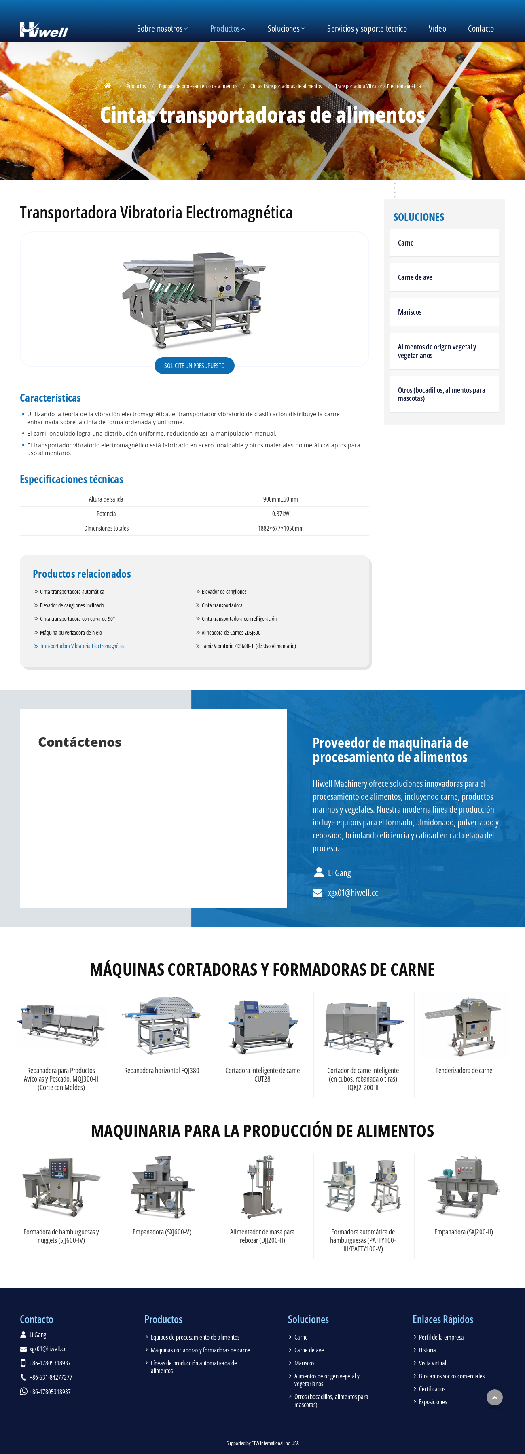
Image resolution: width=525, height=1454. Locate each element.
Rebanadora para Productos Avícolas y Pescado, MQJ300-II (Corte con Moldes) (61, 1078)
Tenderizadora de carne (464, 1070)
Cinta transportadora (222, 605)
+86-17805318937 (50, 1363)
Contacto (481, 28)
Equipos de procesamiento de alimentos (198, 86)
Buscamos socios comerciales (452, 1375)
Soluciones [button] (284, 28)
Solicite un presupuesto (194, 365)
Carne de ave (415, 277)
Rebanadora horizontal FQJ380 (161, 1070)
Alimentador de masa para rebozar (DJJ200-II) (262, 1236)
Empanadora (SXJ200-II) (463, 1231)
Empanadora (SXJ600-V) (162, 1231)
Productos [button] (225, 28)
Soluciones (419, 217)
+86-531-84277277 (51, 1377)
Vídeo (437, 28)
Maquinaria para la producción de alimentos (262, 1130)
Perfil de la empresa (441, 1337)
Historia (427, 1350)
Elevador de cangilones (224, 591)
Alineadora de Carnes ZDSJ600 (231, 632)
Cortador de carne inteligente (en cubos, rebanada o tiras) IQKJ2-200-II (363, 1078)
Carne (406, 243)
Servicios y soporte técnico (367, 28)
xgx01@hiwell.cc (353, 892)
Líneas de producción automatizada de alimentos (194, 1367)
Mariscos (409, 312)
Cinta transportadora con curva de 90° (77, 618)
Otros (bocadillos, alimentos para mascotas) (441, 394)
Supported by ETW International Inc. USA (263, 1443)
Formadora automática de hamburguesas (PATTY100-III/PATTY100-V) (363, 1240)
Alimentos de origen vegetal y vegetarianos (437, 351)
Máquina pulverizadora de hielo (71, 632)
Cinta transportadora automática (72, 591)
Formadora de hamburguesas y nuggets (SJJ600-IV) (61, 1236)
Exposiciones (433, 1401)
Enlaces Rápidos (443, 1319)
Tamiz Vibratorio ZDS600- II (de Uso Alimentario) (249, 646)
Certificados (432, 1388)
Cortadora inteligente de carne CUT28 (262, 1074)
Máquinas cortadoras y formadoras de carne (262, 969)
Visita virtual (432, 1363)
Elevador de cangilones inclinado (72, 605)
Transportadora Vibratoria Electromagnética (83, 646)
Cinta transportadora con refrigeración (239, 618)
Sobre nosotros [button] (159, 28)
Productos (136, 86)
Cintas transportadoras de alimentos (286, 86)
